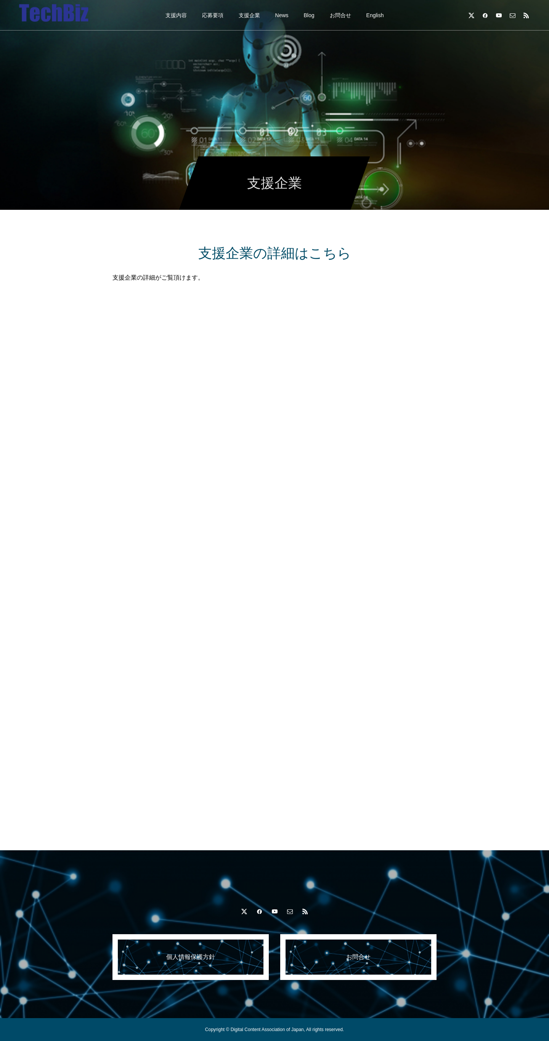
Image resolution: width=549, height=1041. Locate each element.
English (375, 15)
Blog (309, 15)
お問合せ (340, 15)
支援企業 (249, 15)
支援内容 (176, 15)
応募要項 (212, 15)
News (282, 15)
